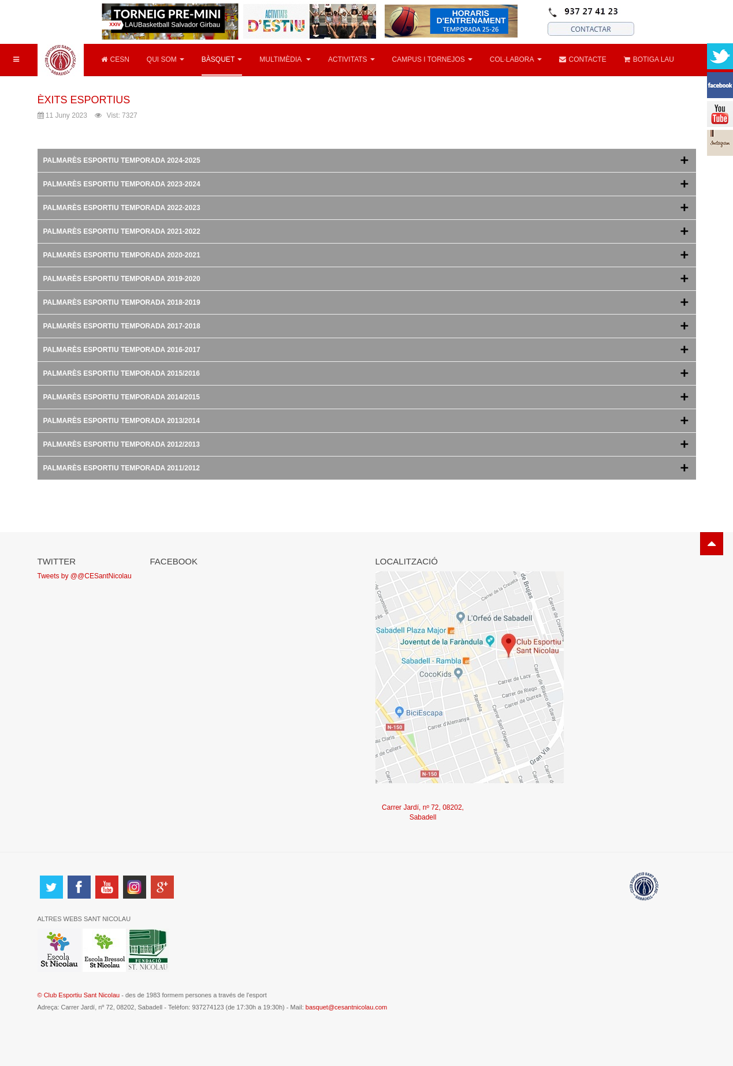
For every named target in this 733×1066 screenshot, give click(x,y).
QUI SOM (165, 59)
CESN (115, 59)
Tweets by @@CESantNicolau (85, 576)
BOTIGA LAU (649, 59)
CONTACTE (583, 59)
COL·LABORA (516, 59)
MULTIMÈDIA (285, 59)
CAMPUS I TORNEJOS (432, 59)
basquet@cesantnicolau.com (346, 1007)
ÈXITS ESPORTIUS (84, 100)
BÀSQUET (222, 59)
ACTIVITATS (351, 59)
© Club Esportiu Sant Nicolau (80, 995)
